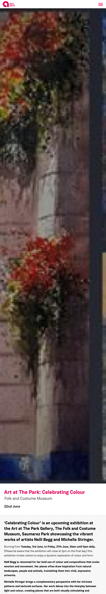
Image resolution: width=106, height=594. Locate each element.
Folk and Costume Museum (28, 498)
